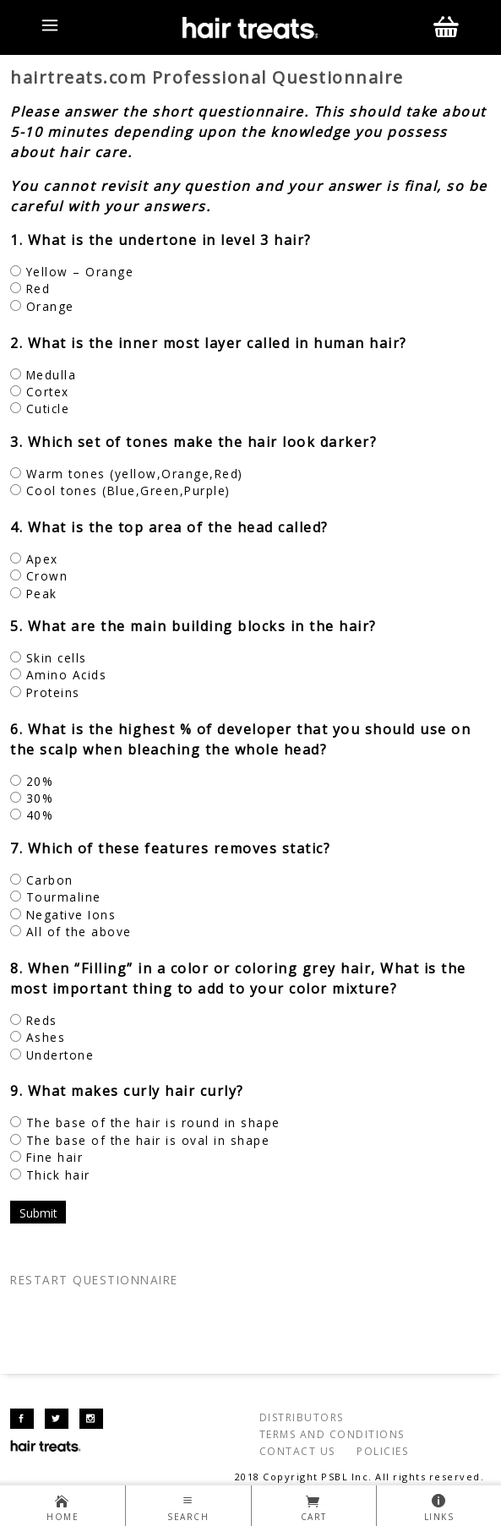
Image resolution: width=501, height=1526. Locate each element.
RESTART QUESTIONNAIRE (94, 1280)
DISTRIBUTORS (301, 1417)
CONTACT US (297, 1451)
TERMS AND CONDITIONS (332, 1434)
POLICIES (382, 1451)
